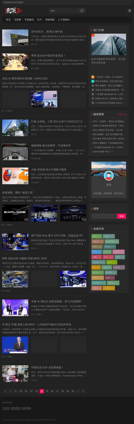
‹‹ (5, 391)
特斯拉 (98, 241)
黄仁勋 (98, 272)
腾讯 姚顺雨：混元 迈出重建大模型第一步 (114, 85)
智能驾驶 (50, 19)
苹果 (97, 247)
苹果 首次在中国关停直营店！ (48, 55)
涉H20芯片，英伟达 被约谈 (47, 31)
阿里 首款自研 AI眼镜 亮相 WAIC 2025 (24, 258)
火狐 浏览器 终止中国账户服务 (48, 169)
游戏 (110, 278)
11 (26, 391)
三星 (106, 267)
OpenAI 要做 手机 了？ (103, 151)
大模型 (109, 288)
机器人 (98, 278)
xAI (96, 267)
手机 (96, 288)
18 (62, 391)
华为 (96, 252)
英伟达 (110, 247)
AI (107, 252)
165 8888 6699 (16, 408)
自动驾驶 (112, 241)
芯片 (39, 19)
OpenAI (98, 262)
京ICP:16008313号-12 (47, 420)
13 (36, 391)
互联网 (17, 19)
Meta (112, 262)
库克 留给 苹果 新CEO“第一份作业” (108, 138)
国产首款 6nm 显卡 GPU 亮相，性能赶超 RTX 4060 (61, 235)
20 (73, 391)
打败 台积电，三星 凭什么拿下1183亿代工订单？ (59, 121)
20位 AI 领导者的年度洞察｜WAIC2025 (24, 78)
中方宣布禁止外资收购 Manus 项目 (111, 103)
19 (68, 391)
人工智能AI (63, 19)
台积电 (119, 267)
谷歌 (96, 257)
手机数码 (29, 19)
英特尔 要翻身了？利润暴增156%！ (109, 143)
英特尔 (113, 283)
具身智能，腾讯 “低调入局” (17, 192)
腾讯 (120, 257)
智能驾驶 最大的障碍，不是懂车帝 (51, 145)
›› (83, 391)
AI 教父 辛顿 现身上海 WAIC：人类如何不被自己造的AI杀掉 (36, 324)
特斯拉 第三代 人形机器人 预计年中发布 (113, 98)
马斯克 (109, 236)
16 (52, 391)
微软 (96, 236)
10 (21, 391)
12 (31, 391)
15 (47, 391)
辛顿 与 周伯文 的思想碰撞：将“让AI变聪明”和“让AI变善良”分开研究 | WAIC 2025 (78, 301)
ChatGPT (99, 283)
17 (57, 391)
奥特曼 (111, 272)
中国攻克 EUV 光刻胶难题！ (47, 367)
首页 (8, 19)
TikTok (118, 252)
